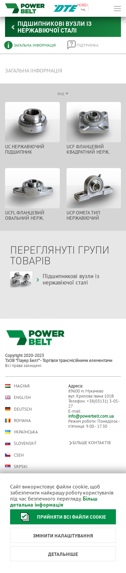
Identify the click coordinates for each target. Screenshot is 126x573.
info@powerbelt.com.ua (91, 416)
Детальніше (63, 554)
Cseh (14, 455)
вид (63, 93)
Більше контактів (89, 442)
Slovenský (20, 443)
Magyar (17, 385)
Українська (21, 431)
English (18, 397)
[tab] (31, 45)
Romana (18, 420)
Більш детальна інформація (53, 501)
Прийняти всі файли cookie (61, 516)
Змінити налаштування (63, 535)
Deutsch (18, 409)
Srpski (16, 466)
